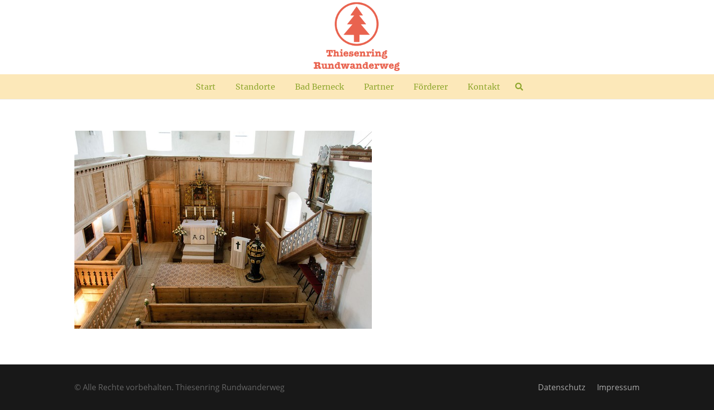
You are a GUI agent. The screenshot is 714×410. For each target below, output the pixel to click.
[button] (519, 86)
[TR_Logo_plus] (357, 37)
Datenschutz (561, 387)
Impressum (618, 387)
